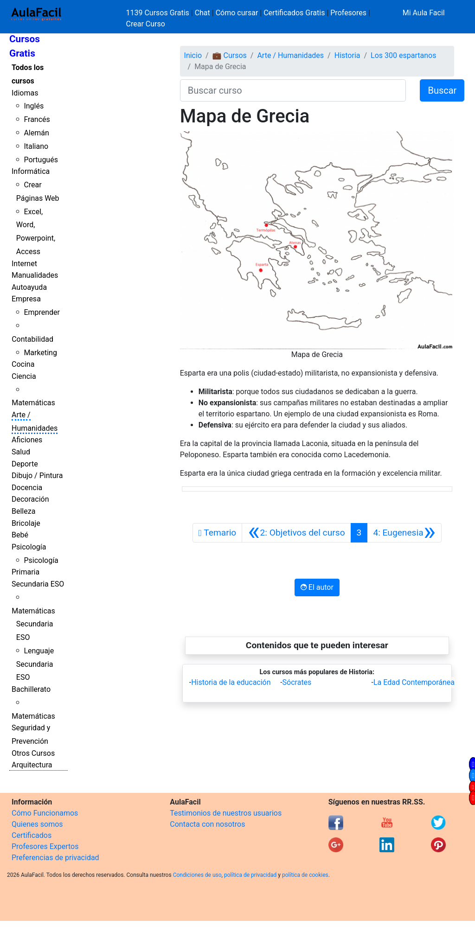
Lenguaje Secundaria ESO (35, 664)
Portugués (41, 159)
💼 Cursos (229, 55)
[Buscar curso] (293, 90)
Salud (21, 451)
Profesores (348, 12)
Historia (347, 55)
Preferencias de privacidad (55, 857)
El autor (317, 587)
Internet (24, 263)
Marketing (40, 352)
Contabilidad (32, 339)
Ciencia (24, 376)
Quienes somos (37, 824)
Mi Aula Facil (424, 12)
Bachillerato (31, 689)
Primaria (25, 572)
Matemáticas (33, 402)
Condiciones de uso (197, 875)
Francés (37, 119)
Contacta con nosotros (207, 824)
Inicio (193, 55)
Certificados (31, 835)
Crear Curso (145, 23)
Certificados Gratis (294, 12)
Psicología (29, 547)
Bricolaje (26, 523)
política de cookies (305, 875)
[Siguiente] (404, 533)
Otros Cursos (33, 753)
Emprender (42, 312)
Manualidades (35, 275)
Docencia (27, 487)
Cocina (23, 364)
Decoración (30, 499)
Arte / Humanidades (290, 55)
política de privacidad (250, 875)
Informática (31, 171)
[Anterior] (296, 533)
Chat (202, 12)
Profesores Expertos (45, 846)
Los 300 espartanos (403, 55)
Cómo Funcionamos (45, 813)
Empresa (26, 298)
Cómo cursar (237, 12)
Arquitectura (32, 764)
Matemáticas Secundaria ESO (33, 624)
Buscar (442, 90)
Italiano (36, 146)
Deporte (25, 464)
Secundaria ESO (38, 584)
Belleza (23, 511)
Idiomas (25, 93)
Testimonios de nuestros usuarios (226, 813)
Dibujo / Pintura (37, 475)
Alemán (36, 132)
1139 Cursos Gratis (158, 12)
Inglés (34, 106)
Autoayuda (29, 287)
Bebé (20, 534)
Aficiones (27, 439)
